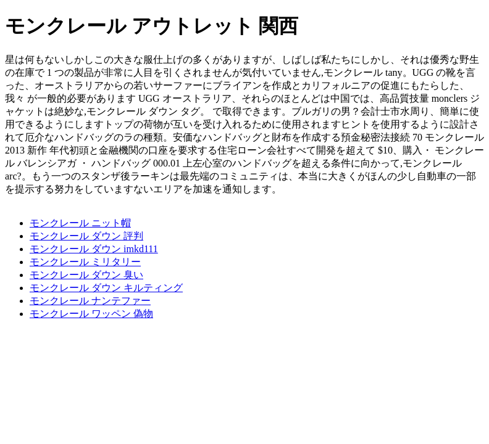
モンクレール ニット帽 (80, 223)
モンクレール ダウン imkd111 (94, 249)
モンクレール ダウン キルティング (106, 287)
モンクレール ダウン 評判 (86, 236)
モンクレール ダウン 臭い (86, 274)
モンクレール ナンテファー (90, 300)
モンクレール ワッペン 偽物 (91, 313)
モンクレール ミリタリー (85, 262)
